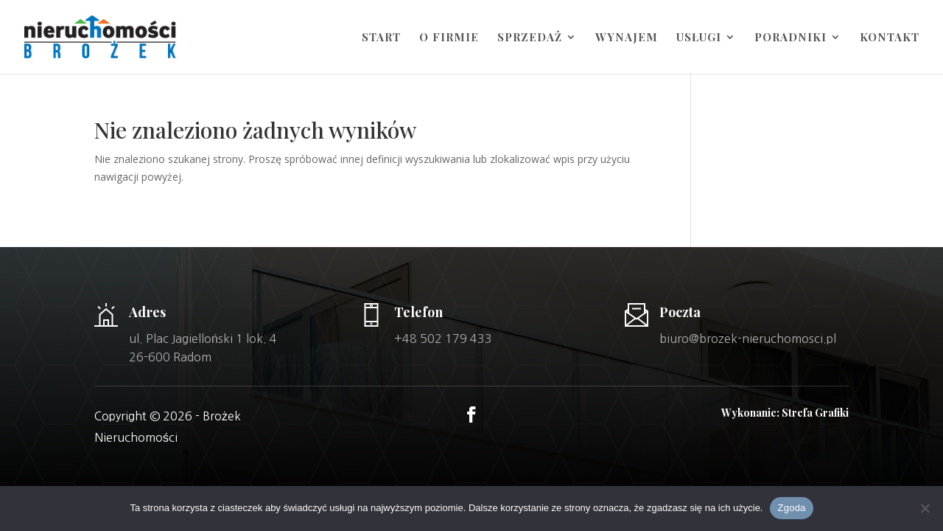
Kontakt (889, 38)
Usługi (698, 38)
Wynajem (626, 38)
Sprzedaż (529, 38)
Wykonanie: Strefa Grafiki (785, 413)
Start (381, 38)
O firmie (449, 38)
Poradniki (790, 38)
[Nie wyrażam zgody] (924, 508)
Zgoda (791, 507)
